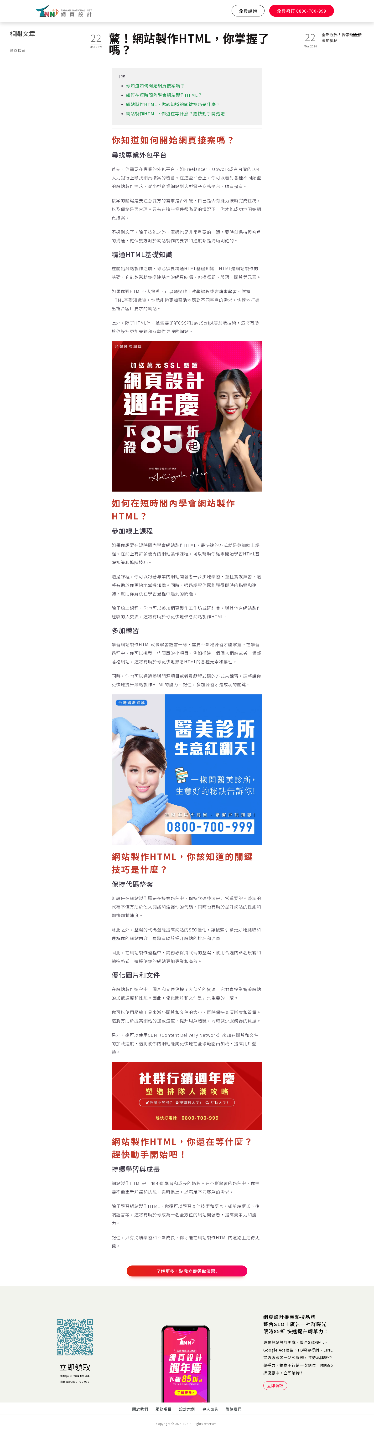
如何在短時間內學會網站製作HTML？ (164, 95)
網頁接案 (18, 50)
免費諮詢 (248, 11)
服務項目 (164, 1409)
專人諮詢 (210, 1409)
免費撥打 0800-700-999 (301, 11)
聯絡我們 (234, 1409)
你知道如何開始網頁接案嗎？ (155, 85)
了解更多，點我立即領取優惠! (186, 1271)
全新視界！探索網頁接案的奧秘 (342, 37)
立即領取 (75, 1366)
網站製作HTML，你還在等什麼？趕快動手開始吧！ (177, 113)
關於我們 (140, 1409)
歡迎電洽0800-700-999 (74, 1381)
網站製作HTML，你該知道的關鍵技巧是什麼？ (173, 104)
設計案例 (187, 1409)
